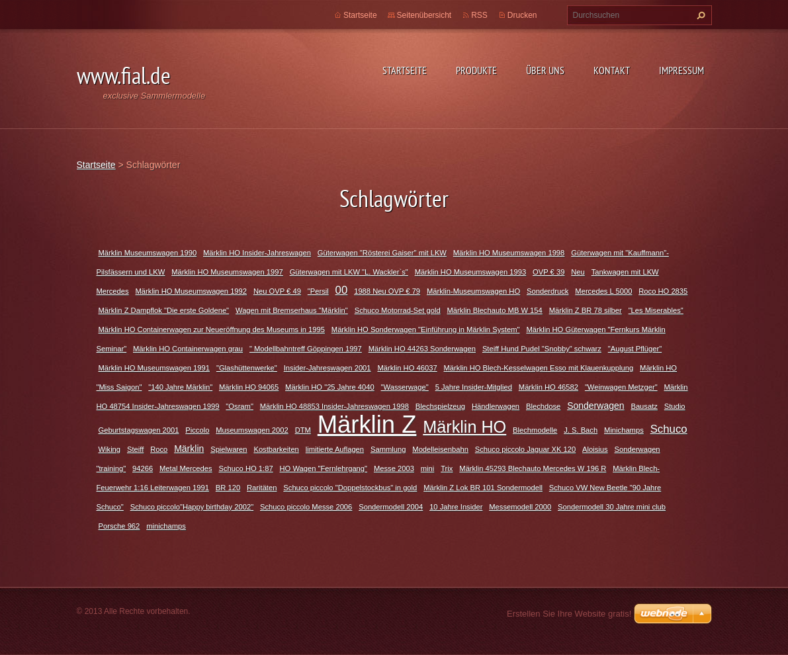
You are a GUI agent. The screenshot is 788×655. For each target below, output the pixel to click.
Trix (447, 468)
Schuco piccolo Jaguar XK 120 (525, 449)
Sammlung (388, 449)
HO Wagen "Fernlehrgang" (324, 468)
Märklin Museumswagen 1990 (148, 253)
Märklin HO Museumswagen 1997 (227, 272)
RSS (479, 15)
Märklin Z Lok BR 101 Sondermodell (483, 488)
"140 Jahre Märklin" (180, 387)
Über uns (545, 70)
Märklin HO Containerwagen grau (188, 349)
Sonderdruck (547, 291)
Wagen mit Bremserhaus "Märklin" (292, 310)
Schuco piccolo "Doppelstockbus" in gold (350, 488)
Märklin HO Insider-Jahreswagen (257, 253)
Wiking (110, 449)
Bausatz (644, 406)
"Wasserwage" (405, 387)
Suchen (699, 15)
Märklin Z (367, 424)
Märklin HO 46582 (548, 387)
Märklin (189, 448)
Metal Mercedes (185, 468)
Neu (578, 272)
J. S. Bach (580, 430)
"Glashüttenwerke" (246, 368)
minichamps (166, 526)
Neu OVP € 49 (277, 291)
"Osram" (239, 406)
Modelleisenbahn (440, 449)
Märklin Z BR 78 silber (585, 310)
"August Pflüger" (635, 349)
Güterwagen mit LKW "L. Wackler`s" (349, 272)
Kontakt (611, 70)
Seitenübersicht (424, 15)
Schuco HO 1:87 (246, 468)
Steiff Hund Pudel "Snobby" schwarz (541, 349)
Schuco (668, 429)
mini (428, 468)
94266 (142, 468)
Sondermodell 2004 (391, 507)
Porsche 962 (119, 526)
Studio (674, 406)
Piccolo (197, 430)
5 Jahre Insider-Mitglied (473, 387)
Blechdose (543, 406)
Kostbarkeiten (275, 449)
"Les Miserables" (656, 310)
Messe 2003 (394, 468)
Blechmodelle (535, 430)
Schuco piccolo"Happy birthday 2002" (191, 507)
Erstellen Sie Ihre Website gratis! (569, 614)
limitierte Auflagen (335, 449)
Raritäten (262, 488)
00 (341, 290)
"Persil (318, 291)
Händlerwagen (495, 406)
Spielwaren (228, 449)
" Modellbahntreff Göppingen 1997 (305, 349)
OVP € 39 (548, 272)
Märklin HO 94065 (249, 387)
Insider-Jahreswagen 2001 (327, 368)
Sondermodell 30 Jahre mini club (612, 507)
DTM (303, 430)
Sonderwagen (595, 405)
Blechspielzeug (440, 406)
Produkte (476, 70)
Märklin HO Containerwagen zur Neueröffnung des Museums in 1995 (212, 329)
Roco (158, 449)
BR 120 (228, 488)
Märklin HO (464, 426)
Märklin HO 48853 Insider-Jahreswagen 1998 (334, 406)
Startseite (404, 70)
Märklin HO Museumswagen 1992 (191, 291)
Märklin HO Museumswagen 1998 (509, 253)
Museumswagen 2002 (252, 430)
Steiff (135, 449)
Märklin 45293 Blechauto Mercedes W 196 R (532, 468)
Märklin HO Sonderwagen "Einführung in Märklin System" (425, 329)
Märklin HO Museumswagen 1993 (471, 272)
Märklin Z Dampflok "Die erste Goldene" (164, 310)
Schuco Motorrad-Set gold (398, 310)
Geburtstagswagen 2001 (139, 430)
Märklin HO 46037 (407, 368)
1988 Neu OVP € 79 (387, 291)
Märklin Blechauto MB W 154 (495, 310)
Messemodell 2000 (520, 507)
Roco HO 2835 (662, 291)
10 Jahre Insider (455, 507)
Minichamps (624, 430)
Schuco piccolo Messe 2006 (306, 507)
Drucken (522, 15)
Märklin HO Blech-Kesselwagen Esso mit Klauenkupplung (539, 368)
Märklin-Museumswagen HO (473, 291)
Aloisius (595, 449)
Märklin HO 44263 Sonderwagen (422, 349)
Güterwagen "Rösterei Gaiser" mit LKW (382, 253)
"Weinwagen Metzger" (621, 387)
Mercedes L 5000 (603, 291)
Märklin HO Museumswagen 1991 (154, 368)
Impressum (681, 70)
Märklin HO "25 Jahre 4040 (329, 387)
